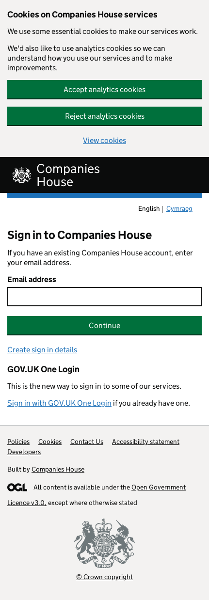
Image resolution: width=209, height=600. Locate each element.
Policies (18, 441)
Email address (31, 279)
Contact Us (86, 441)
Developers (24, 451)
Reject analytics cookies (105, 116)
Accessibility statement (145, 441)
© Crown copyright (104, 576)
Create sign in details (42, 349)
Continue (104, 325)
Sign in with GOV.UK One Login (59, 403)
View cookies (104, 140)
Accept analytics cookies (104, 89)
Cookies (50, 441)
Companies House (58, 469)
